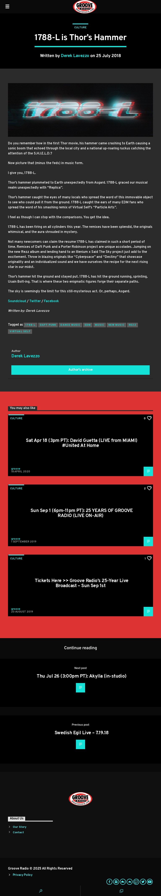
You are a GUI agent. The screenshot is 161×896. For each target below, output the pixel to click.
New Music (116, 325)
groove (15, 469)
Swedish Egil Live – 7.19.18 (82, 733)
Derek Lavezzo (75, 56)
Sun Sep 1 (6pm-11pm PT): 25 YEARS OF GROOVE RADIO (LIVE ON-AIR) (81, 513)
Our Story (19, 827)
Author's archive (80, 370)
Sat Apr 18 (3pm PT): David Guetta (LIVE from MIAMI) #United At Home (81, 443)
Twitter (35, 301)
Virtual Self (20, 331)
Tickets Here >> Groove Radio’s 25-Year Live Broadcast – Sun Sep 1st (82, 583)
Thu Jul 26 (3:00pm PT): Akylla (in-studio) (81, 676)
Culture (80, 27)
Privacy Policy (22, 875)
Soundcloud (17, 301)
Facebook (51, 301)
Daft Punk (48, 325)
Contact (18, 832)
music (99, 325)
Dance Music (70, 325)
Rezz (132, 325)
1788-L (30, 325)
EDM (88, 325)
